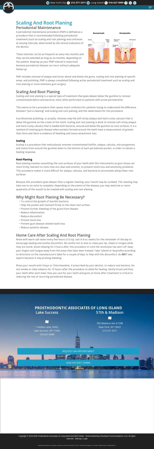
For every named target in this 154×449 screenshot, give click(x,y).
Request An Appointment (78, 357)
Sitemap (78, 439)
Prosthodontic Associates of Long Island (54, 436)
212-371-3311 (110, 330)
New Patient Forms (78, 369)
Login (85, 439)
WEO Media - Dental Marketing (86, 436)
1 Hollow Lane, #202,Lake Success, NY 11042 (47, 326)
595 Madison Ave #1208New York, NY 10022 (110, 322)
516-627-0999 (47, 334)
